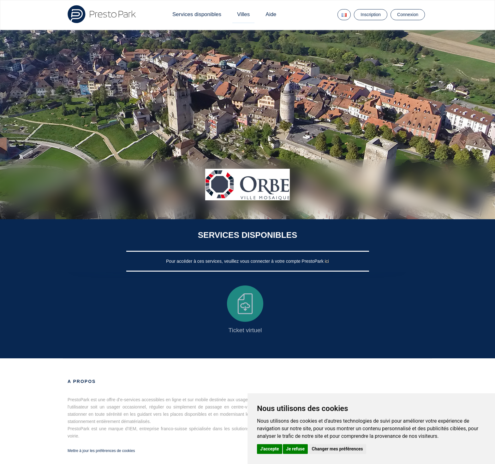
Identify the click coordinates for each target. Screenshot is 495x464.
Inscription (371, 14)
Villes (243, 14)
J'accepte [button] (269, 448)
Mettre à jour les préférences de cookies (101, 451)
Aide (270, 14)
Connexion (407, 14)
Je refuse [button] (295, 448)
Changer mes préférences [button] (337, 448)
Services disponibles (196, 14)
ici (327, 261)
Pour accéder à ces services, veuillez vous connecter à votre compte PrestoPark (245, 261)
